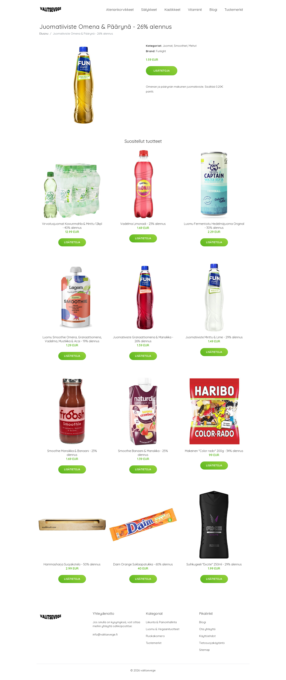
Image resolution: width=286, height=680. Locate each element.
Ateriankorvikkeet (120, 11)
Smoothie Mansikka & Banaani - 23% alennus (72, 456)
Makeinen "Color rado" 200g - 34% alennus (214, 454)
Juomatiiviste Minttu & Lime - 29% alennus (214, 340)
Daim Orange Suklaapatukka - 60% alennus (143, 567)
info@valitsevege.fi (105, 637)
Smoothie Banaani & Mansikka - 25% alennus (143, 456)
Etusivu (43, 37)
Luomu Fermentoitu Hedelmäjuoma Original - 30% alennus (214, 229)
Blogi (213, 11)
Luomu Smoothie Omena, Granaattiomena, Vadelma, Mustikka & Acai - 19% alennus (72, 342)
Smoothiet (180, 49)
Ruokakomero (155, 639)
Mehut (193, 49)
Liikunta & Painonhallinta (161, 625)
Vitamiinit (195, 11)
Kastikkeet (172, 11)
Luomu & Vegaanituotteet (162, 632)
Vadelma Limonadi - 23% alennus (143, 227)
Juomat (168, 49)
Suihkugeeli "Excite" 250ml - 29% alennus (214, 567)
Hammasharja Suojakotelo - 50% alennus (72, 567)
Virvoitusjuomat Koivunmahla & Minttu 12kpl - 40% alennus (72, 229)
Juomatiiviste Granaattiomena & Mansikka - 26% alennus (143, 342)
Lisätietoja (162, 74)
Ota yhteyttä (207, 632)
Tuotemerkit (234, 11)
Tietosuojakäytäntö (212, 646)
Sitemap (204, 653)
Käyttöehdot (207, 639)
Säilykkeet (149, 11)
